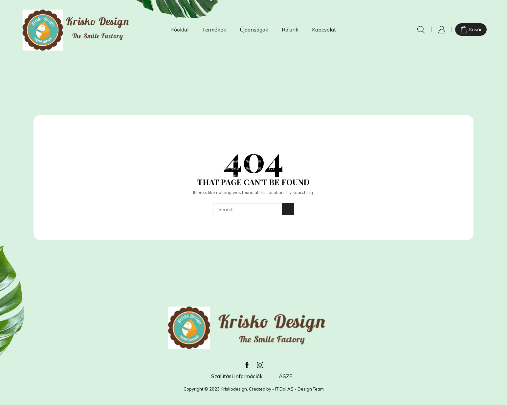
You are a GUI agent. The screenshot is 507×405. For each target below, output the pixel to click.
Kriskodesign (234, 389)
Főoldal (179, 29)
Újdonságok (254, 29)
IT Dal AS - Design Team (299, 389)
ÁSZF (285, 376)
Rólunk (290, 29)
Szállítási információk (237, 376)
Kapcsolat (324, 29)
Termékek (214, 29)
